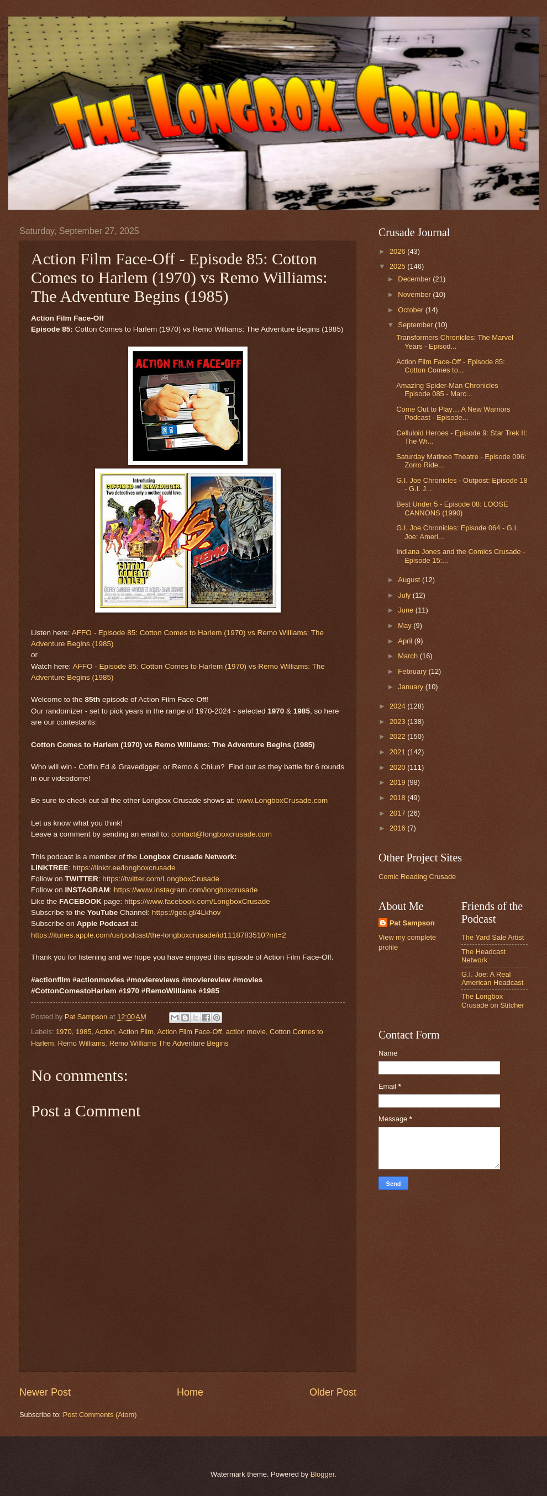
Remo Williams (82, 1043)
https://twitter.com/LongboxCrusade (160, 879)
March (408, 656)
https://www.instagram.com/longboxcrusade (186, 890)
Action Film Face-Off (189, 1031)
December (415, 279)
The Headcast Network (483, 955)
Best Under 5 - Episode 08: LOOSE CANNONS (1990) (452, 508)
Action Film (136, 1031)
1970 (64, 1031)
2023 (398, 721)
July (405, 595)
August (410, 580)
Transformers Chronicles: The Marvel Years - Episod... (454, 341)
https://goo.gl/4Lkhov (186, 912)
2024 (398, 706)
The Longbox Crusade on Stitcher (492, 1000)
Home (190, 1392)
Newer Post (45, 1392)
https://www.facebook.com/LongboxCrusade (197, 901)
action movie (246, 1031)
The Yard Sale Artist (492, 937)
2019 (398, 782)
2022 (398, 736)
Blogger (323, 1474)
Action (105, 1031)
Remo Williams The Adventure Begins (169, 1043)
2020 (398, 767)
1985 (84, 1031)
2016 (398, 828)
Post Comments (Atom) (100, 1414)
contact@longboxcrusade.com (221, 834)
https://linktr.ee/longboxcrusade (123, 868)
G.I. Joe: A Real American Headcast (492, 978)
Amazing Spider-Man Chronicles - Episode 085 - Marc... (449, 389)
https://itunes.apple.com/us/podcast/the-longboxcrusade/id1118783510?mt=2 (158, 935)
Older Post (332, 1392)
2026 (398, 251)
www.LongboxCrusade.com (282, 800)
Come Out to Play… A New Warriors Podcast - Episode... (453, 413)
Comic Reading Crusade (417, 876)
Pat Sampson (412, 923)
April (406, 641)
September (416, 325)
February (413, 671)
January (411, 687)
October (411, 310)
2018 (398, 798)
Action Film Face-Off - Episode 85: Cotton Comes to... (450, 366)
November (415, 294)
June (406, 610)
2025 (398, 266)
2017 (398, 813)
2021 (398, 752)
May (405, 625)
